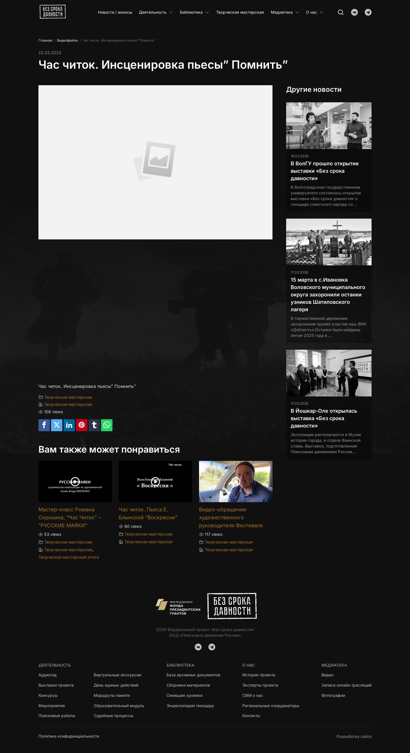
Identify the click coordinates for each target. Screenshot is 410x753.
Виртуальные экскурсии (118, 675)
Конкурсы (48, 695)
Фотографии (333, 695)
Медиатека (285, 12)
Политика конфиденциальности (69, 736)
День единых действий (116, 685)
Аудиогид (47, 675)
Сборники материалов (188, 685)
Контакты (251, 716)
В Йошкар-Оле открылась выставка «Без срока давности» (324, 418)
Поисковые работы (56, 716)
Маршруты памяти (112, 695)
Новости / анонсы (115, 12)
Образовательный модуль (119, 705)
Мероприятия (51, 705)
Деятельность (156, 12)
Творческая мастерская (240, 12)
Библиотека (194, 12)
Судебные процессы (114, 716)
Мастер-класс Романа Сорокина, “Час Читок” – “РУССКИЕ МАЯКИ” (69, 517)
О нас (315, 12)
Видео (327, 675)
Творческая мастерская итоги (68, 557)
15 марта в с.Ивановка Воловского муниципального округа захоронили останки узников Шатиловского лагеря (328, 294)
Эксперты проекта (260, 685)
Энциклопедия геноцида (190, 705)
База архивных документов (194, 675)
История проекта (259, 675)
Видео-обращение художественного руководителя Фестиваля (231, 517)
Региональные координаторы (271, 705)
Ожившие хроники (185, 695)
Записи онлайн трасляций (346, 685)
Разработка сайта (354, 736)
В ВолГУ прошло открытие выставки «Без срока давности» (325, 170)
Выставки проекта (56, 685)
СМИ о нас (252, 695)
